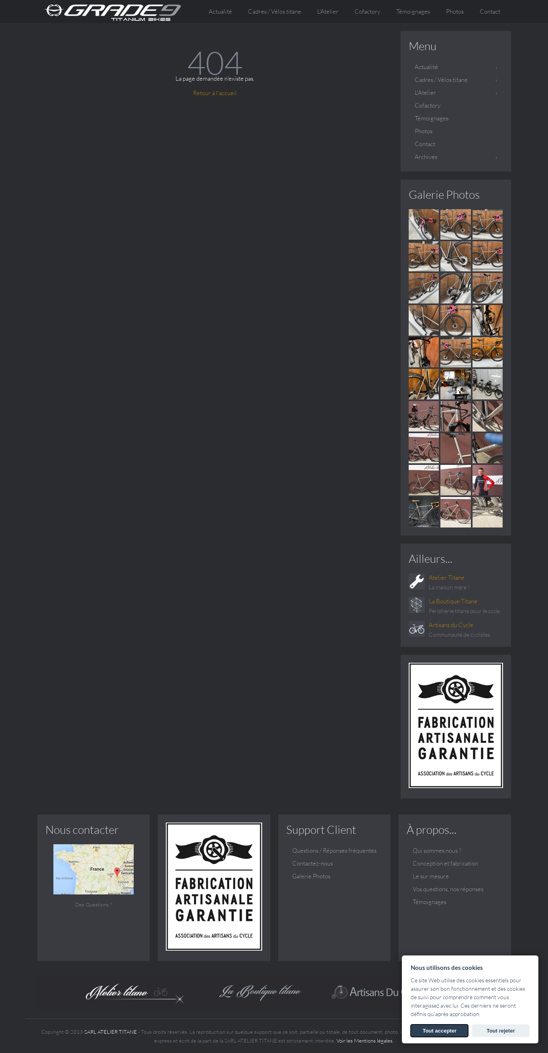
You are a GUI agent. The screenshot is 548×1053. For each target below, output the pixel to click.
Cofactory (367, 11)
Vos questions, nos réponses (448, 889)
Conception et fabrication (445, 863)
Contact (490, 11)
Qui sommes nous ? (437, 850)
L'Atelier (425, 92)
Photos (455, 11)
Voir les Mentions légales (364, 1040)
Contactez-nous (312, 863)
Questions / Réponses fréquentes (334, 850)
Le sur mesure (431, 876)
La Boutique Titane (453, 601)
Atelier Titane (446, 577)
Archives (426, 157)
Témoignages (413, 11)
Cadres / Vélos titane (441, 80)
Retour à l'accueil (215, 93)
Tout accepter (439, 1031)
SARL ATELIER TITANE (110, 1032)
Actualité (220, 11)
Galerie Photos (444, 194)
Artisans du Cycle (451, 625)
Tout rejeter (501, 1031)
